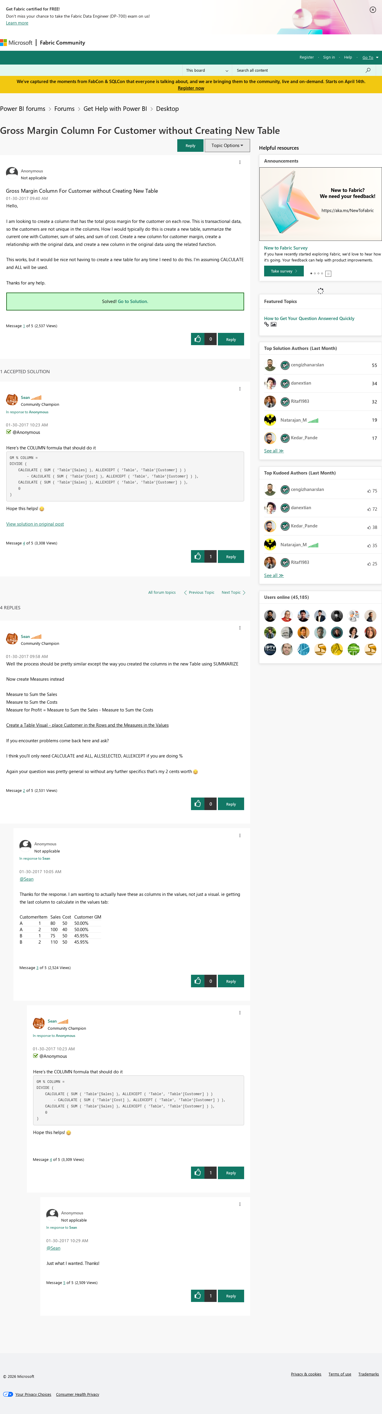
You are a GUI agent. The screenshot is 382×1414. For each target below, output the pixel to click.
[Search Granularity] (207, 70)
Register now (191, 88)
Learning (225, 42)
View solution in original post (35, 524)
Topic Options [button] (225, 145)
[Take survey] (284, 271)
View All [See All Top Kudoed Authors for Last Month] (274, 575)
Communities (176, 42)
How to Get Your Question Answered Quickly (309, 318)
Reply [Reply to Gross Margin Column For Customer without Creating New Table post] (231, 339)
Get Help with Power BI (115, 108)
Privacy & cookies (306, 1373)
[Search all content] (304, 70)
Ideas (149, 42)
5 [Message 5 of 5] (64, 1282)
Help (348, 56)
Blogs (202, 42)
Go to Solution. (133, 301)
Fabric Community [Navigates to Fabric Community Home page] (62, 42)
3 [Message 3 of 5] (37, 967)
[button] (190, 145)
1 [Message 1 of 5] (24, 325)
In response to (27, 411)
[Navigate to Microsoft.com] (16, 42)
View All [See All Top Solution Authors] (274, 450)
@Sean (26, 879)
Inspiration (125, 42)
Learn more (17, 23)
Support (251, 42)
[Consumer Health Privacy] (77, 1394)
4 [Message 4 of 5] (24, 542)
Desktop (167, 108)
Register (307, 56)
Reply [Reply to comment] (231, 556)
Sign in (329, 56)
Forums (98, 42)
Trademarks (368, 1373)
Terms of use (340, 1373)
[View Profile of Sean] (25, 397)
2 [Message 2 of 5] (24, 790)
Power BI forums (22, 108)
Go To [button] (368, 57)
